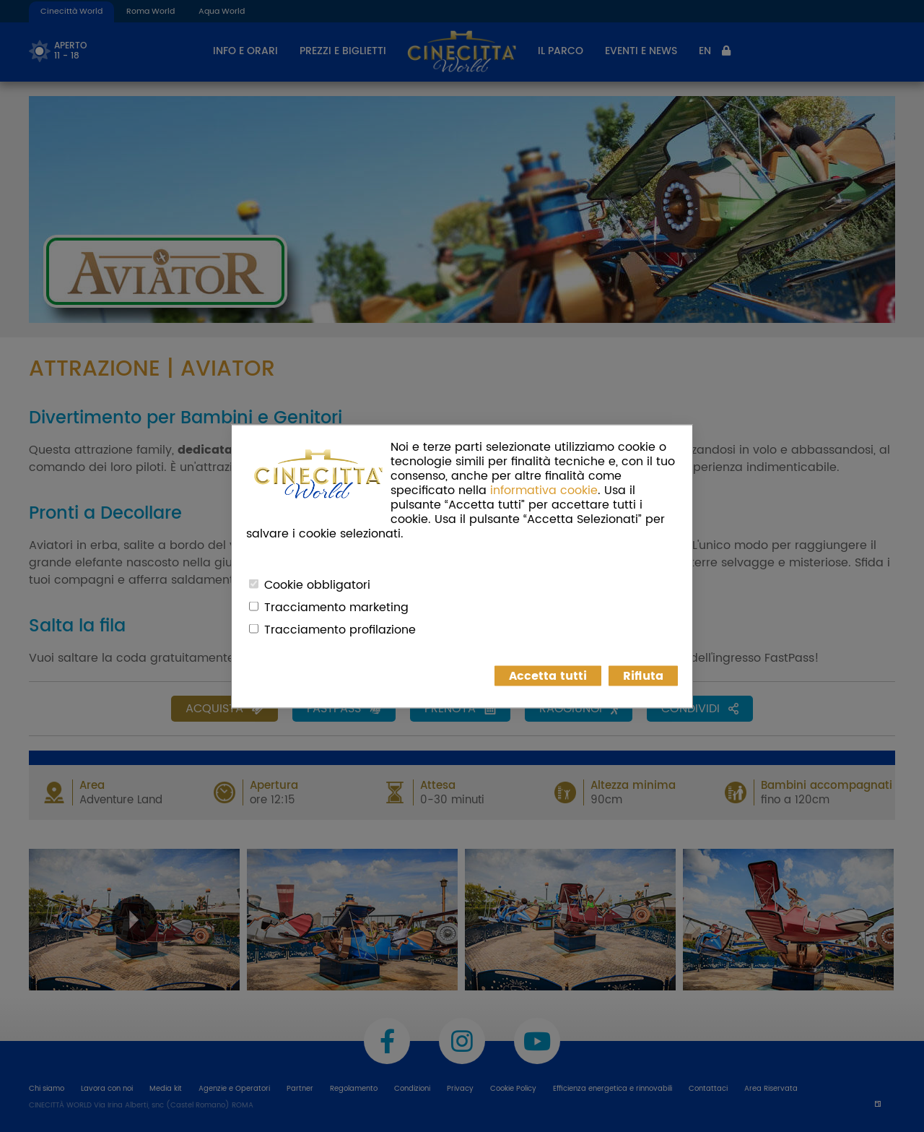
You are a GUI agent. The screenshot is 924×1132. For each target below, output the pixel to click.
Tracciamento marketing (336, 606)
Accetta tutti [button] (548, 675)
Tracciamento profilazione (340, 629)
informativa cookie (544, 489)
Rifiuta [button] (643, 675)
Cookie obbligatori (317, 584)
